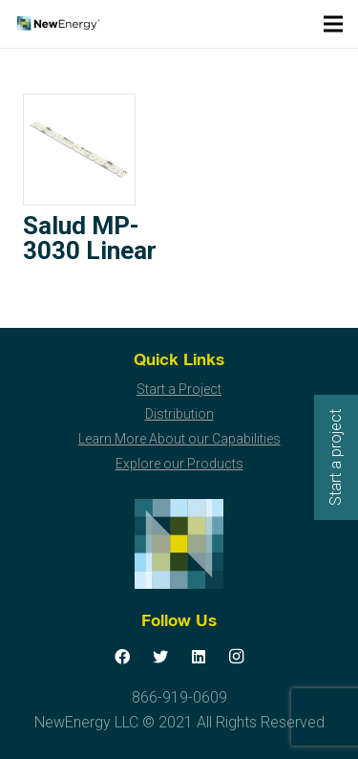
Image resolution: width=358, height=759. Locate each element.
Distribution (179, 414)
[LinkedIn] (198, 657)
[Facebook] (122, 657)
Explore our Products (179, 463)
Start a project (335, 457)
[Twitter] (160, 657)
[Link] (57, 24)
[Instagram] (237, 657)
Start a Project (179, 389)
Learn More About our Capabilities (179, 438)
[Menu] (333, 24)
